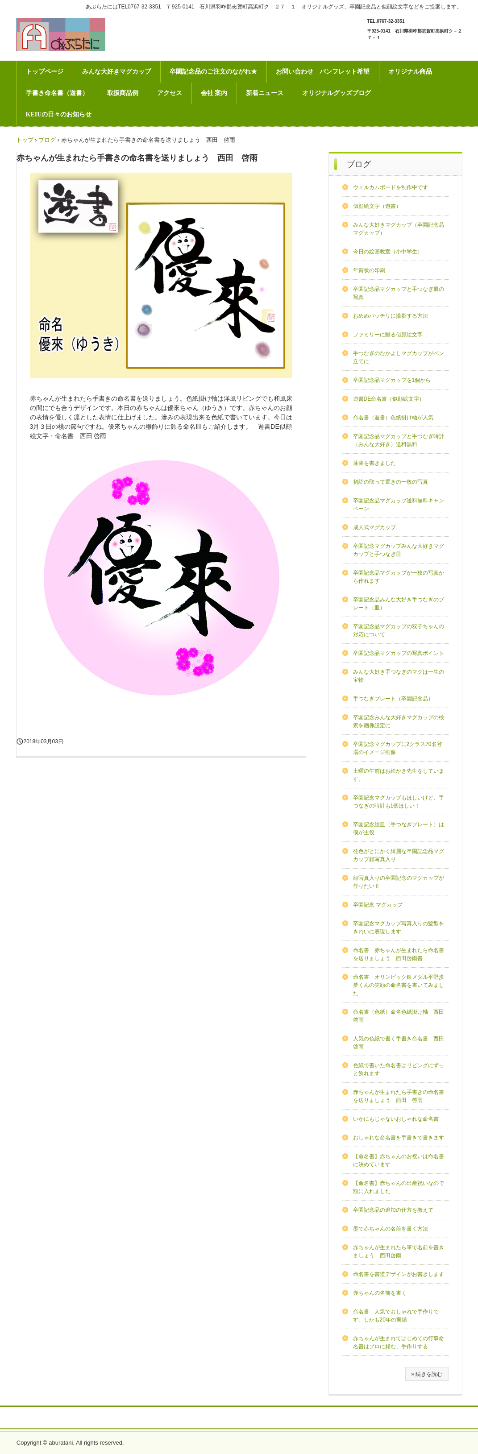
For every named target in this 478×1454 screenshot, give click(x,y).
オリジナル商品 (410, 71)
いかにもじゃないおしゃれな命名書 (396, 1119)
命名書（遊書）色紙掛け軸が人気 (393, 417)
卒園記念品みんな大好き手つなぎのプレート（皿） (398, 604)
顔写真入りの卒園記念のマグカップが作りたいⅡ (398, 882)
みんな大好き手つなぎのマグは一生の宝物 (398, 676)
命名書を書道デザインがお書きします (398, 1274)
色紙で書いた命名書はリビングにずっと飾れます (398, 1069)
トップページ (44, 71)
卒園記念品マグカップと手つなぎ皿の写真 (398, 293)
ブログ (47, 140)
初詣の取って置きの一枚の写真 (390, 482)
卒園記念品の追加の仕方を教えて (393, 1210)
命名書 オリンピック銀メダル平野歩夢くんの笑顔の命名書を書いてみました (398, 985)
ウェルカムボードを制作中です (390, 187)
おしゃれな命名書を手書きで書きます (398, 1138)
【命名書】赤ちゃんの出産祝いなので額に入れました (398, 1187)
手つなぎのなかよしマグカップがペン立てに (398, 357)
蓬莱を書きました (374, 463)
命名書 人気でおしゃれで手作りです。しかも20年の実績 (396, 1316)
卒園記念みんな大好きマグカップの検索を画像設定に (398, 721)
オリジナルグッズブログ (336, 93)
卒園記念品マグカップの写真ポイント (398, 653)
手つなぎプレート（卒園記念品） (393, 699)
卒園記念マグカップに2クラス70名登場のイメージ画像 (397, 748)
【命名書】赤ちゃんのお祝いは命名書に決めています (398, 1160)
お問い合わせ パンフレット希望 (323, 71)
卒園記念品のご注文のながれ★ (213, 71)
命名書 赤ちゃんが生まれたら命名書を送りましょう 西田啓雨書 (398, 954)
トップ (24, 140)
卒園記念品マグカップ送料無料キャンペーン (398, 504)
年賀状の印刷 (369, 270)
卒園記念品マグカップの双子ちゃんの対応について (398, 630)
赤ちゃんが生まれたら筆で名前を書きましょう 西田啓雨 (398, 1251)
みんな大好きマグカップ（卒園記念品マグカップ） (398, 229)
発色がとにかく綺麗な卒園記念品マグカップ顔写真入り (398, 855)
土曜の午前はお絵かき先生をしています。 (398, 775)
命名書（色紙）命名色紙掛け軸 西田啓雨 (398, 1016)
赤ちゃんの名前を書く (380, 1293)
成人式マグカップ (374, 527)
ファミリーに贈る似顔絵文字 (388, 334)
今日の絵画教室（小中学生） (388, 252)
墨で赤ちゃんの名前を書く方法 (390, 1229)
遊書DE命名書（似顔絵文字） (389, 399)
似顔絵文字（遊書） (377, 206)
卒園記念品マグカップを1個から (392, 380)
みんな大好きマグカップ (116, 71)
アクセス (169, 93)
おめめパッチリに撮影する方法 (390, 316)
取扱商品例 (122, 93)
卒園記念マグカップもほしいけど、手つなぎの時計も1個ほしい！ (398, 802)
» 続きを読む (426, 1374)
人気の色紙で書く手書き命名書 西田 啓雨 (401, 1043)
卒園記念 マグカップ (378, 905)
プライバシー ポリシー (239, 1418)
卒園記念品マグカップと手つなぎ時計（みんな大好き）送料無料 (398, 440)
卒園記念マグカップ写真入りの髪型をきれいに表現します (398, 927)
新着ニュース (264, 93)
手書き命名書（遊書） (57, 93)
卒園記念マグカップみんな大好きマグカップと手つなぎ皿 (398, 550)
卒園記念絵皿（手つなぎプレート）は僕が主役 (398, 828)
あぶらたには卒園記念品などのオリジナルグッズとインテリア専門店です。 (60, 34)
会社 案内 (214, 93)
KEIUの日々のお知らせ (59, 114)
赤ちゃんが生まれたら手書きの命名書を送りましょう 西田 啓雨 (398, 1096)
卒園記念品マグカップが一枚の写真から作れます (398, 577)
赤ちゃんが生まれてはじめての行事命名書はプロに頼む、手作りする (398, 1342)
